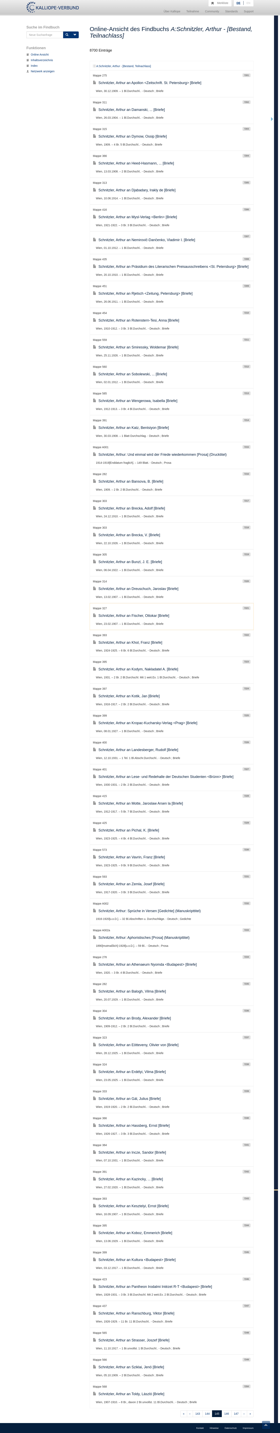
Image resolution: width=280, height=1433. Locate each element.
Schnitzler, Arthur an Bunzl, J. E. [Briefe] (127, 562)
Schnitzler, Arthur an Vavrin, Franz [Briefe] (129, 857)
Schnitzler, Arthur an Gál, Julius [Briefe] (127, 1099)
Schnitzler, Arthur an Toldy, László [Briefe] (128, 1394)
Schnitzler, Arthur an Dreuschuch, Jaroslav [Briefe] (135, 589)
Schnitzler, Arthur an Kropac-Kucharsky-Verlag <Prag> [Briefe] (145, 723)
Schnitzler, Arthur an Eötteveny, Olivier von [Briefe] (136, 1045)
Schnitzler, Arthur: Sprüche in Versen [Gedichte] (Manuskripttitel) (147, 911)
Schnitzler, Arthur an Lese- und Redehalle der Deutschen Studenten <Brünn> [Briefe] (163, 777)
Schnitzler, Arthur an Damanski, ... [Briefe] (129, 110)
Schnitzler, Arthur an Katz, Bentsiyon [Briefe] (131, 428)
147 (236, 1413)
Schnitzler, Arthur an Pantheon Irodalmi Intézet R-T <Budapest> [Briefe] (152, 1287)
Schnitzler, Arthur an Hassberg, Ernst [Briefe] (131, 1126)
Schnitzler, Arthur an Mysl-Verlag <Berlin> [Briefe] (135, 217)
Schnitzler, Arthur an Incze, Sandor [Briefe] (129, 1152)
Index (32, 65)
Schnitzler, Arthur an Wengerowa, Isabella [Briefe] (135, 401)
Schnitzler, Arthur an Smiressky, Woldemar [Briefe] (135, 347)
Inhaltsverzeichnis (40, 60)
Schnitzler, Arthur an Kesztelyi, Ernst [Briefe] (131, 1206)
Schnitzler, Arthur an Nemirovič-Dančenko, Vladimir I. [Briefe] (144, 240)
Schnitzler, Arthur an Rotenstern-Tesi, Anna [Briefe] (136, 320)
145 (217, 1413)
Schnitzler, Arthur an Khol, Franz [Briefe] (127, 643)
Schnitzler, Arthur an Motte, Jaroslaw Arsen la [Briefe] (138, 803)
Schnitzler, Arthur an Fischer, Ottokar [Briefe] (131, 616)
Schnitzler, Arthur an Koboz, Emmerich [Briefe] (132, 1233)
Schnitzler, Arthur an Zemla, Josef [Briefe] (128, 884)
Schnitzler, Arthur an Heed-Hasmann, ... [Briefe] (133, 163)
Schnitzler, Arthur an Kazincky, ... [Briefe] (128, 1179)
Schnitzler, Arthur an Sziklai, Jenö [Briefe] (128, 1367)
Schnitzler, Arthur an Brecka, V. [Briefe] (126, 535)
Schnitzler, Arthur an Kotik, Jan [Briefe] (126, 696)
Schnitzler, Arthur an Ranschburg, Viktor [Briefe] (133, 1313)
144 (207, 1413)
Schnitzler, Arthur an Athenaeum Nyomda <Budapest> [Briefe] (145, 964)
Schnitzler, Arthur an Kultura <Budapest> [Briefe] (134, 1260)
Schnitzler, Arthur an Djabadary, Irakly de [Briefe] (134, 190)
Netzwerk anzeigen (41, 71)
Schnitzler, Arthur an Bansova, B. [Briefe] (128, 481)
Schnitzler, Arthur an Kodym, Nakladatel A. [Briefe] (135, 669)
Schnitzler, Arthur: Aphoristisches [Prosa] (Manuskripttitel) (141, 938)
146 (226, 1413)
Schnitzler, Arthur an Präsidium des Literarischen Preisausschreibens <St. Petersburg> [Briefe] (171, 267)
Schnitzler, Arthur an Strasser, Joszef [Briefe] (131, 1340)
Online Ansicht (38, 54)
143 (197, 1413)
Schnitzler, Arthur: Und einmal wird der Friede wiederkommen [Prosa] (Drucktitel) (160, 455)
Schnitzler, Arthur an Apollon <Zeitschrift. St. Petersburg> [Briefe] (147, 83)
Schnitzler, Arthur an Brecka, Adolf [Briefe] (129, 508)
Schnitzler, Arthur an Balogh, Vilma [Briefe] (129, 991)
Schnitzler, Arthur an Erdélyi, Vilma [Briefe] (129, 1072)
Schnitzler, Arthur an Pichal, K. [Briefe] (126, 830)
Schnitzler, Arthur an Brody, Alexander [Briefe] (132, 1018)
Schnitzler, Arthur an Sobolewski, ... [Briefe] (130, 374)
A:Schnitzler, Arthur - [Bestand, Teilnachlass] (122, 66)
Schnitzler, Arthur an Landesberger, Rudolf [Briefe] (135, 750)
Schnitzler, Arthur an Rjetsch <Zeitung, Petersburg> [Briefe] (143, 293)
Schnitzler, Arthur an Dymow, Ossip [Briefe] (130, 136)
